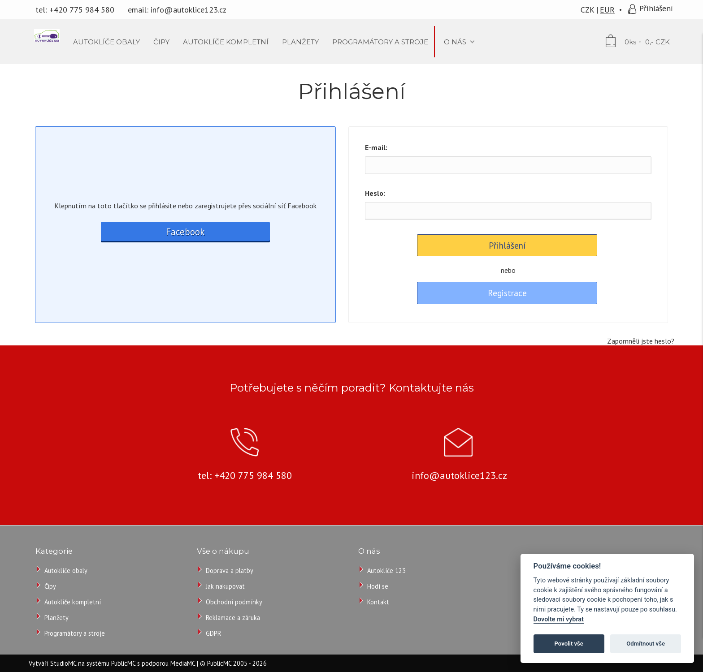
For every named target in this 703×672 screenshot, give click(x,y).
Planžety (56, 617)
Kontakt (378, 602)
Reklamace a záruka (233, 617)
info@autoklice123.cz (188, 9)
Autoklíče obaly (65, 570)
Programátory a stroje (74, 633)
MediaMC (182, 663)
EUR (607, 9)
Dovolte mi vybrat (559, 619)
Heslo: (375, 193)
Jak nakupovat (225, 586)
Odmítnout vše (645, 643)
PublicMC (123, 663)
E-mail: (376, 147)
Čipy (50, 586)
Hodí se (377, 586)
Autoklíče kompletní (72, 602)
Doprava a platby (229, 570)
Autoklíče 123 (386, 570)
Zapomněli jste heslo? (640, 340)
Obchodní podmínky (234, 602)
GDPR (213, 633)
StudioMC (63, 663)
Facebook (185, 232)
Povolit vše (569, 643)
